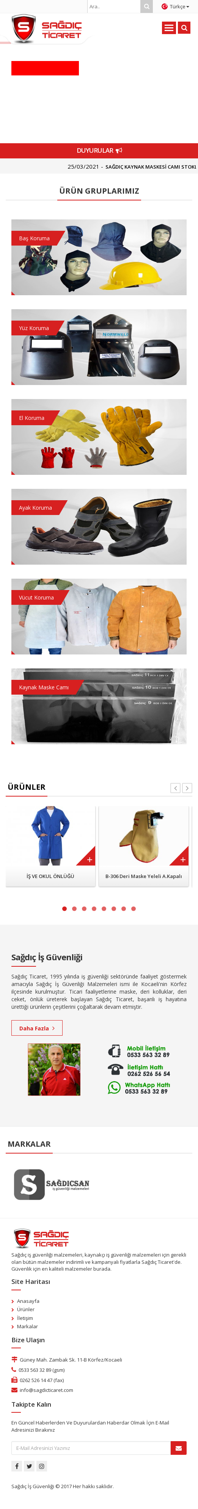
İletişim (25, 1318)
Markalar (27, 1326)
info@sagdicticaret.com (46, 1390)
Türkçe (175, 6)
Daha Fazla (37, 1028)
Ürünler (26, 1309)
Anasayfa (28, 1301)
